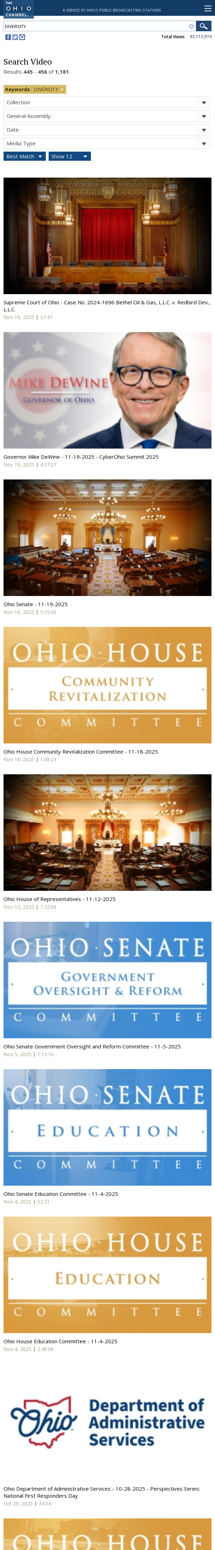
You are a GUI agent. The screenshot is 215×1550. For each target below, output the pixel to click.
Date (108, 129)
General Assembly (108, 116)
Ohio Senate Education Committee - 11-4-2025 (61, 1193)
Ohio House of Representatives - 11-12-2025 (60, 898)
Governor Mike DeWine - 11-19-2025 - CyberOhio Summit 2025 (81, 456)
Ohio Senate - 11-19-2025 (36, 604)
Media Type (108, 143)
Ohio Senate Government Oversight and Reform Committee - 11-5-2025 (92, 1046)
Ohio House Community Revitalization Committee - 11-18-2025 (81, 751)
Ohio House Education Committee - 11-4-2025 (60, 1341)
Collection (108, 102)
